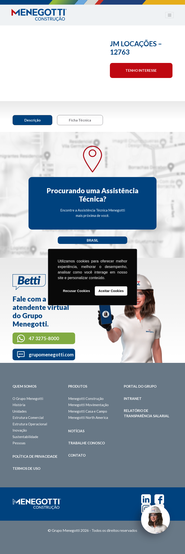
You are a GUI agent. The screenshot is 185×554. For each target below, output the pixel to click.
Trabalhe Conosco (86, 443)
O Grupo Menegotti (28, 398)
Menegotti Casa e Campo (87, 411)
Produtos (77, 386)
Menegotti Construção (86, 398)
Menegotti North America (88, 417)
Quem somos (24, 386)
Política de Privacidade (35, 456)
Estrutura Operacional (30, 424)
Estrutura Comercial (28, 417)
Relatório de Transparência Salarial (146, 413)
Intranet (133, 398)
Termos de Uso (26, 468)
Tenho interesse (141, 70)
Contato (77, 455)
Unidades (20, 411)
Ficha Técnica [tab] (80, 120)
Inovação (20, 430)
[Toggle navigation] (169, 15)
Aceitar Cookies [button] (111, 291)
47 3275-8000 (44, 338)
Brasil (92, 240)
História (19, 405)
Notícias (76, 431)
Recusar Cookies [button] (76, 291)
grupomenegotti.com (51, 354)
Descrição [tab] (32, 120)
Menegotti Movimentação (88, 405)
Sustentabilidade (25, 437)
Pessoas (19, 443)
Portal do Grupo (140, 386)
